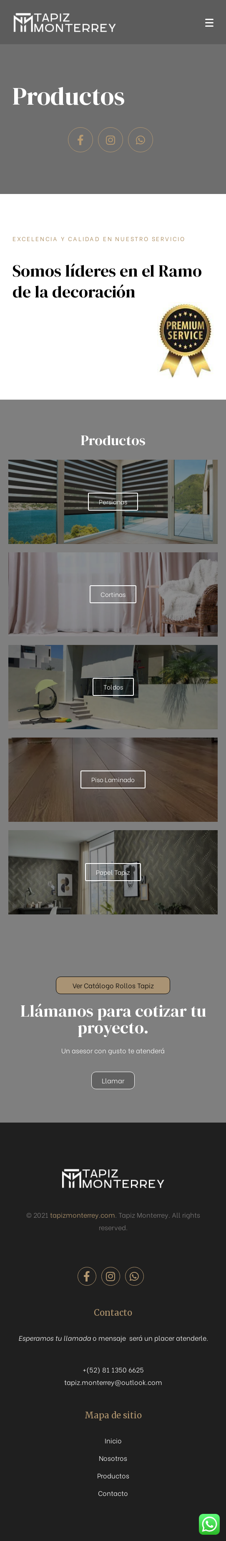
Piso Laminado (113, 779)
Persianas (113, 501)
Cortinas (113, 594)
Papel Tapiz (113, 871)
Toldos (113, 686)
